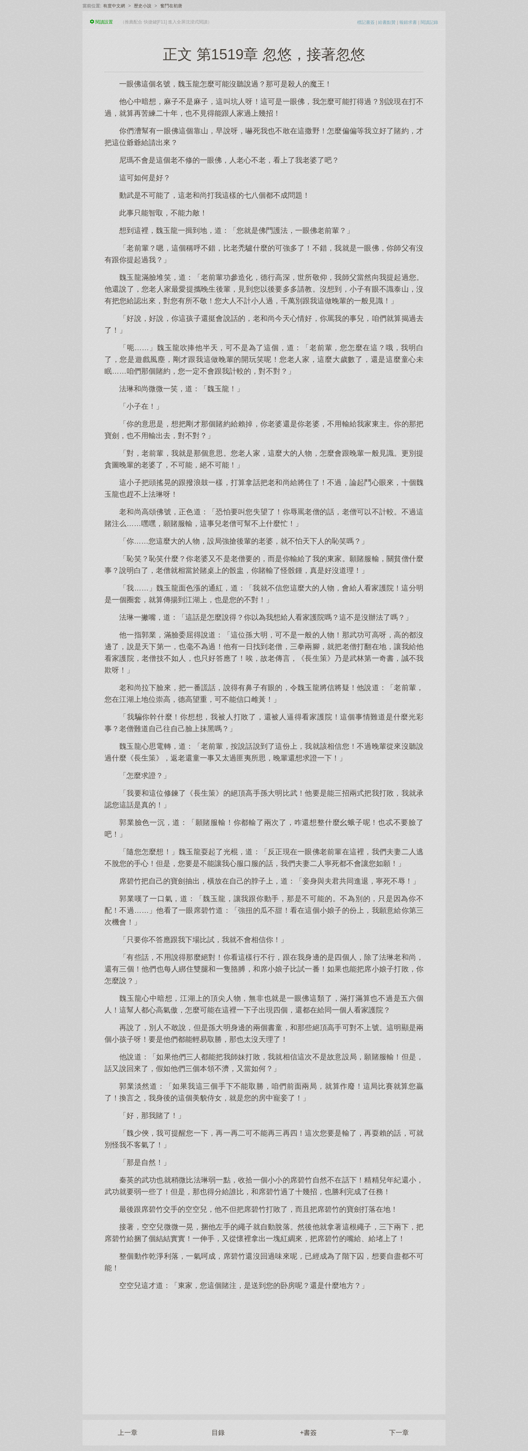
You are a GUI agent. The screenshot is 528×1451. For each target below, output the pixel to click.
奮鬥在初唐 (171, 5)
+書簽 (308, 1432)
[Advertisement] (263, 1348)
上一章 (128, 1432)
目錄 (218, 1432)
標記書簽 (366, 22)
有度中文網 (114, 5)
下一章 (399, 1432)
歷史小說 (142, 5)
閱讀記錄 (429, 22)
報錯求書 (408, 22)
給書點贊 (387, 22)
